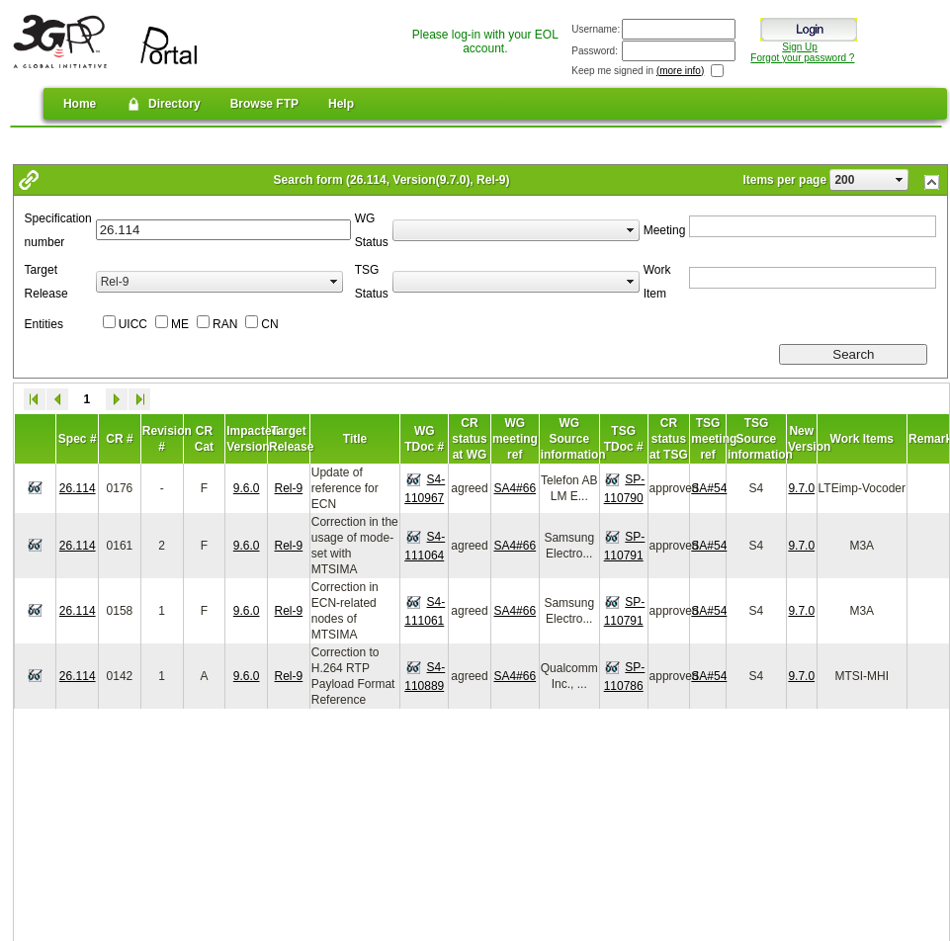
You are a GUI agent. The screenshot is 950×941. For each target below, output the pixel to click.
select (899, 180)
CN (269, 324)
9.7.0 (801, 488)
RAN (225, 324)
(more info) (680, 70)
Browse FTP (264, 104)
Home (79, 104)
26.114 (77, 488)
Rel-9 (289, 488)
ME (180, 324)
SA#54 (709, 488)
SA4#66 (514, 488)
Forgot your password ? (802, 57)
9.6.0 (246, 488)
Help (341, 104)
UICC (133, 324)
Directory (163, 104)
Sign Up (800, 47)
